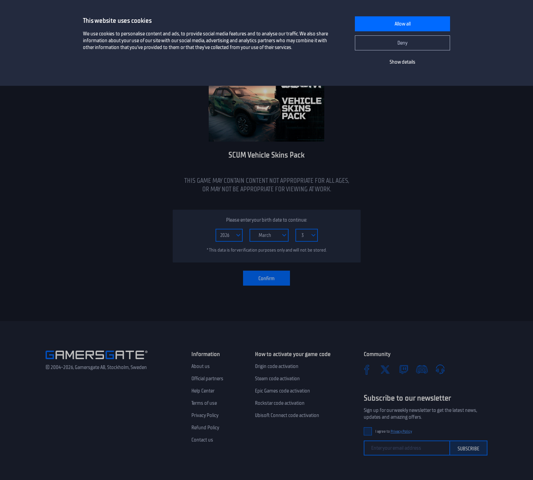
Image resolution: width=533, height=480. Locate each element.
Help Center (202, 390)
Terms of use (204, 403)
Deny (402, 42)
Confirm (266, 278)
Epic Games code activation (282, 390)
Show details (402, 62)
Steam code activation (277, 378)
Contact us (202, 439)
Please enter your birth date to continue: (266, 220)
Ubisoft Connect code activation (287, 415)
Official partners (207, 378)
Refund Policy (205, 427)
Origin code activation (276, 366)
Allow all (403, 23)
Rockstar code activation (280, 403)
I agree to (393, 431)
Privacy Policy (205, 415)
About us (200, 366)
